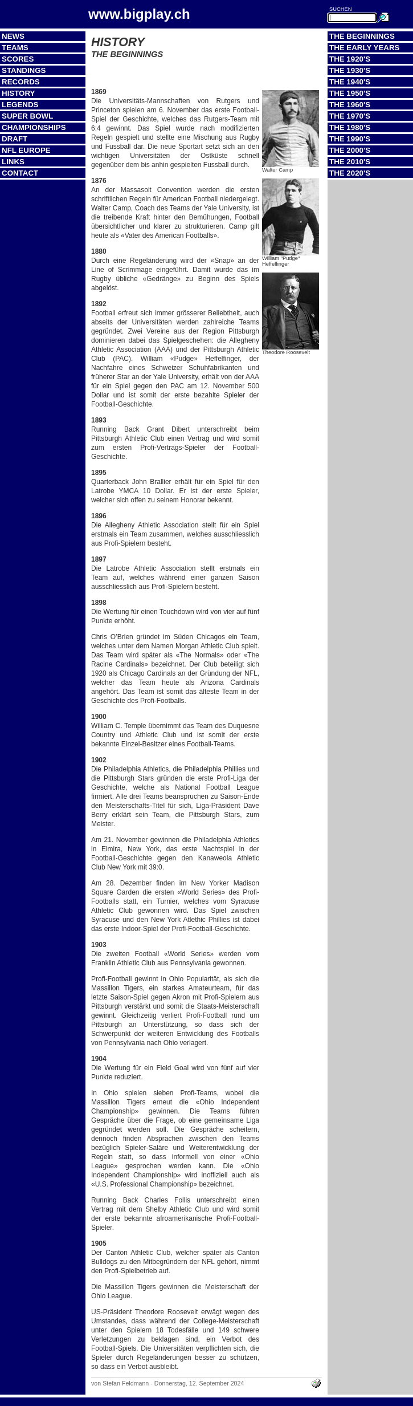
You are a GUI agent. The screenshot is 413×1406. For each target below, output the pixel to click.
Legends (20, 104)
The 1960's (349, 104)
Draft (14, 139)
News (13, 36)
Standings (24, 70)
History (18, 93)
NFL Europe (26, 150)
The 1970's (349, 116)
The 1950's (349, 93)
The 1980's (349, 127)
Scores (18, 59)
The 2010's (349, 161)
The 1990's (349, 139)
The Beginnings (362, 36)
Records (21, 82)
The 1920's (349, 59)
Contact (20, 173)
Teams (15, 47)
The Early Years (364, 47)
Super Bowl (27, 116)
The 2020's (349, 173)
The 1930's (349, 70)
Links (13, 161)
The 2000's (349, 150)
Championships (34, 127)
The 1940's (349, 82)
